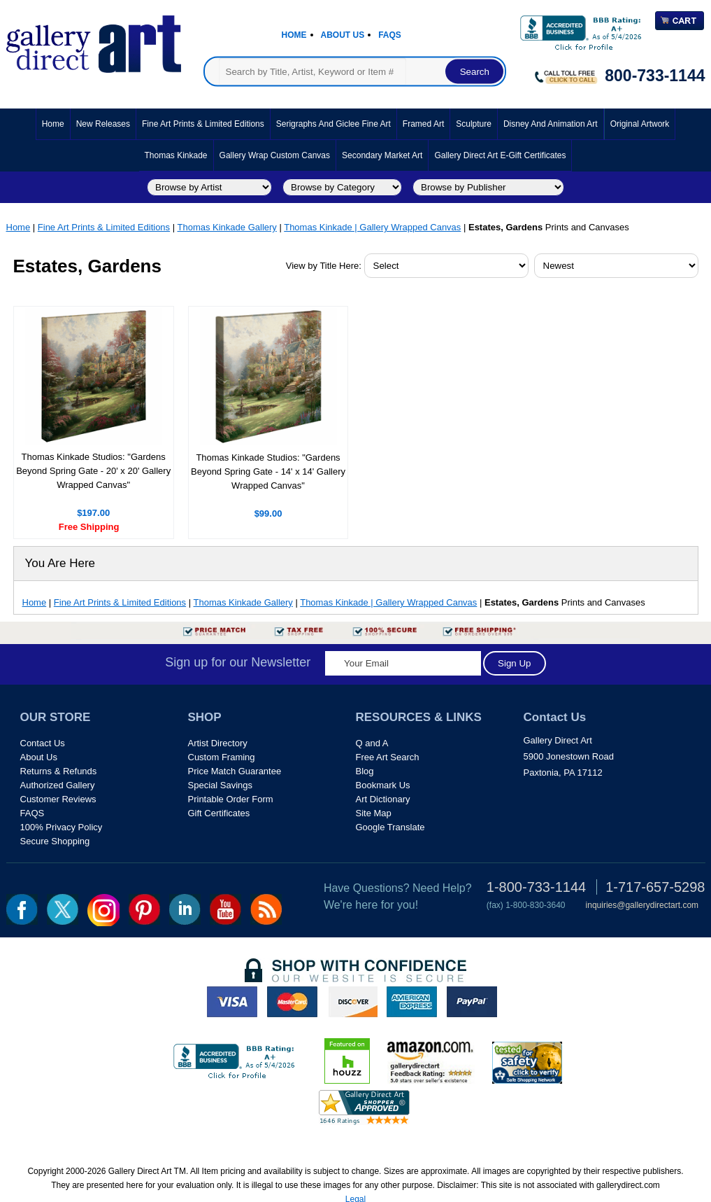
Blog (365, 771)
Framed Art (423, 124)
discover (352, 1001)
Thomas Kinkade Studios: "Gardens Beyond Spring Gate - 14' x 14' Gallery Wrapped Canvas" (268, 471)
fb (22, 909)
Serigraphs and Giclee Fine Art (333, 124)
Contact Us (42, 743)
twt (62, 909)
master (292, 1001)
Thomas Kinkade (176, 155)
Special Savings (220, 785)
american (412, 1001)
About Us (343, 35)
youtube (225, 909)
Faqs (389, 35)
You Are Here (60, 563)
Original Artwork (640, 124)
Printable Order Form (230, 799)
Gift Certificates (219, 813)
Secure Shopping (55, 841)
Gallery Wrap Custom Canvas (275, 155)
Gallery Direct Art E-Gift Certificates (500, 155)
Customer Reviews (58, 799)
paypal (472, 1001)
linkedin (185, 909)
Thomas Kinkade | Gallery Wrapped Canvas (372, 227)
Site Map (374, 813)
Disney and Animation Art (550, 124)
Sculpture (473, 124)
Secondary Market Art (382, 155)
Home (294, 35)
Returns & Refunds (58, 771)
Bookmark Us (383, 785)
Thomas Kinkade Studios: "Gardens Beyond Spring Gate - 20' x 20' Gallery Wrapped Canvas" (93, 471)
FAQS (32, 813)
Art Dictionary (383, 799)
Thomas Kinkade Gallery (226, 227)
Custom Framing (221, 757)
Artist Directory (217, 743)
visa (232, 1001)
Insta (103, 910)
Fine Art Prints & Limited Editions (203, 124)
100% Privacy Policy (61, 827)
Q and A (372, 743)
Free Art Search (387, 757)
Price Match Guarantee (235, 771)
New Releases (103, 124)
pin (144, 909)
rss (266, 909)
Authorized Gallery (57, 785)
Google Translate (390, 827)
